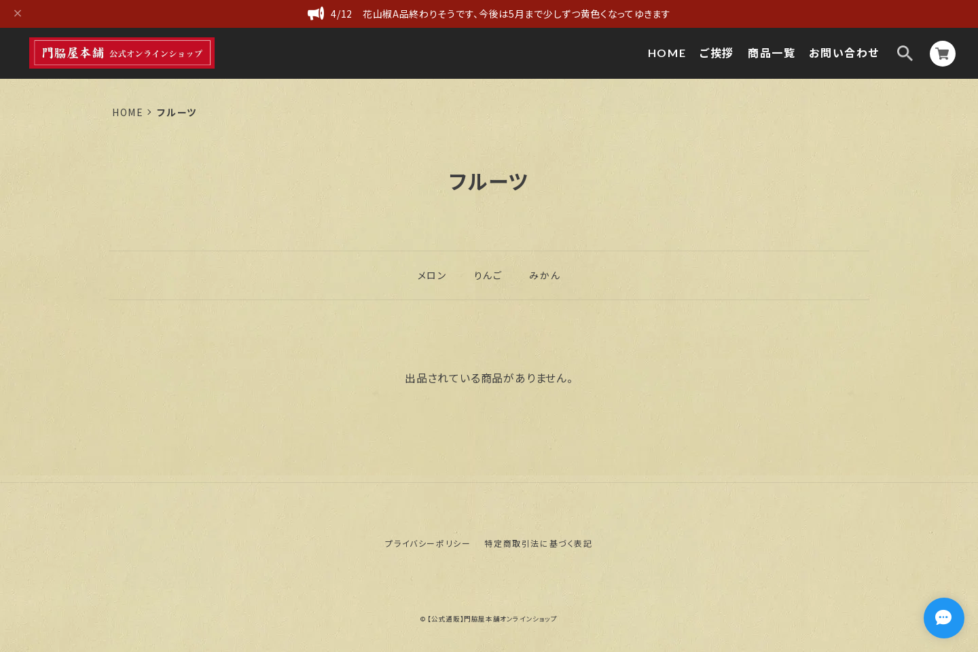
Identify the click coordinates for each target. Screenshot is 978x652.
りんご (488, 275)
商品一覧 (771, 52)
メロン (432, 275)
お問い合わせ (844, 52)
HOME (667, 52)
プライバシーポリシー (428, 543)
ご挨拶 (717, 52)
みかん (544, 275)
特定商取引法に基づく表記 (538, 543)
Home (127, 112)
